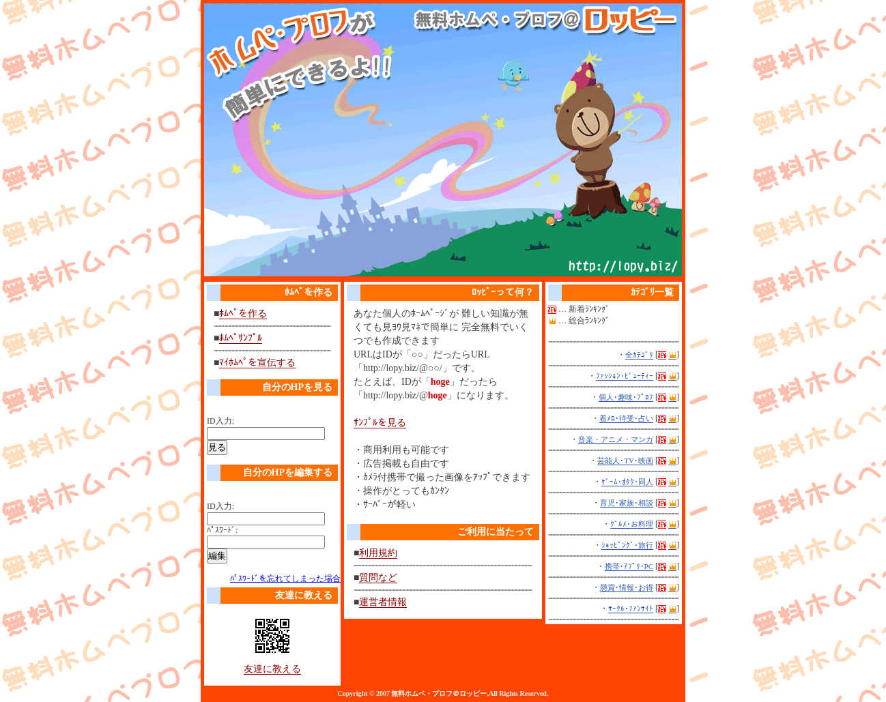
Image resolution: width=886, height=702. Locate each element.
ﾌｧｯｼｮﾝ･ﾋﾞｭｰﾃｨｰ (624, 376)
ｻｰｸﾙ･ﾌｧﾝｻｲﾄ (630, 608)
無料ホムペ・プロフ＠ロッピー (439, 693)
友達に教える (272, 669)
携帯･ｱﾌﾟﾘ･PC (629, 566)
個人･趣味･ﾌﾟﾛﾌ (626, 397)
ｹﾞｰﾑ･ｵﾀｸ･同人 (627, 482)
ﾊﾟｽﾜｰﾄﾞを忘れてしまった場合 (285, 578)
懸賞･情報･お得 (626, 587)
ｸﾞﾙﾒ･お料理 (631, 524)
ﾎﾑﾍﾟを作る (243, 313)
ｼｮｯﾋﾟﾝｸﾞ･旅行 (627, 545)
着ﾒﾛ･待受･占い (626, 418)
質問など (378, 577)
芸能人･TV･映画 (625, 460)
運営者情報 (383, 602)
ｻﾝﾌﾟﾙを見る (380, 423)
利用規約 (378, 553)
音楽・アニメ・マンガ (615, 439)
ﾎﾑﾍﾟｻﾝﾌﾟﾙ (240, 338)
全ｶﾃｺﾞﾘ (639, 355)
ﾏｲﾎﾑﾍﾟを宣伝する (257, 362)
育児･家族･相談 (626, 503)
